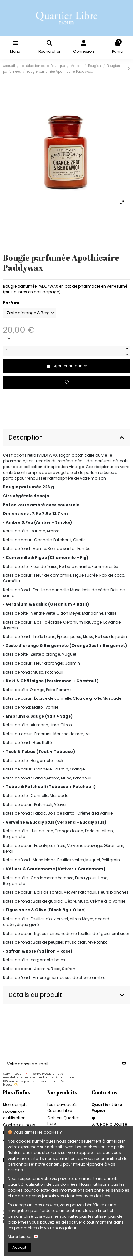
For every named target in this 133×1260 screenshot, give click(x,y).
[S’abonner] (124, 1063)
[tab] (66, 438)
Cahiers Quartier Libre (63, 1120)
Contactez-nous (19, 1125)
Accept (19, 1247)
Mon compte (15, 1104)
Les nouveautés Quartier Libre (62, 1107)
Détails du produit (66, 995)
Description (66, 437)
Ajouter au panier (66, 366)
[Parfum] (29, 313)
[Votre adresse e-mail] (61, 1063)
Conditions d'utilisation (14, 1114)
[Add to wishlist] (66, 382)
